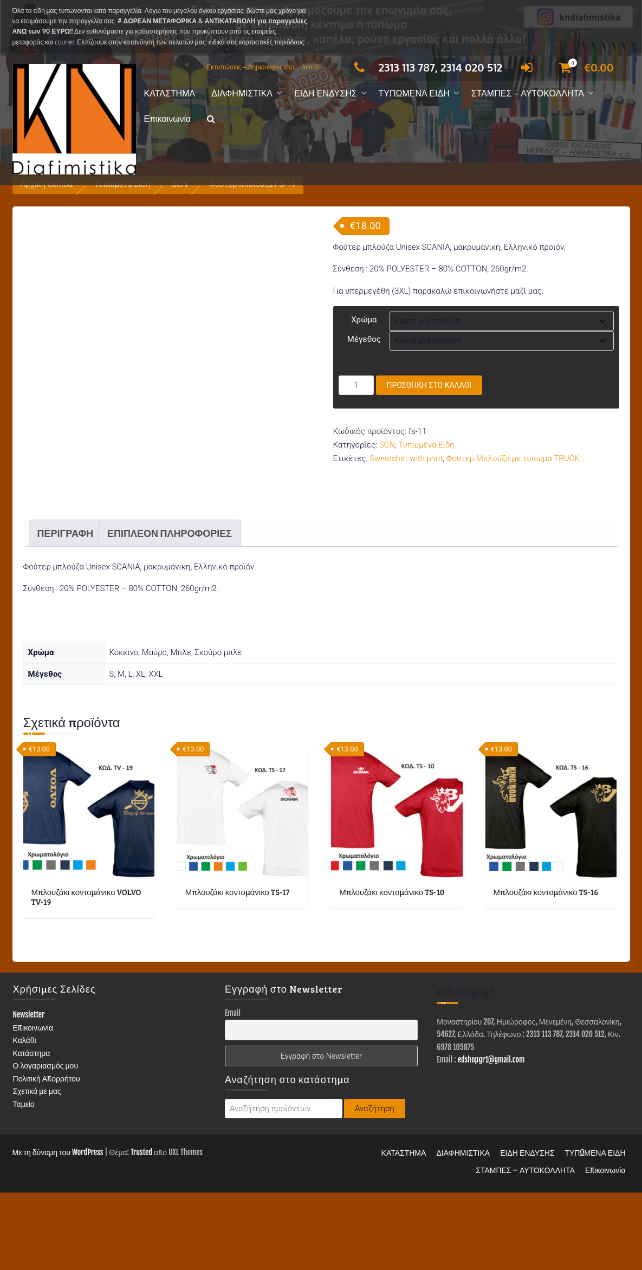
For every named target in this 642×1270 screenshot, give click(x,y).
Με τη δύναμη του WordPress (57, 1229)
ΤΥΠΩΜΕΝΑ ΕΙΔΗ (414, 93)
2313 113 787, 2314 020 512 (425, 67)
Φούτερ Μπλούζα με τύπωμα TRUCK (513, 458)
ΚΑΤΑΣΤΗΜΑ (170, 93)
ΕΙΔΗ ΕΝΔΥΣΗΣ (325, 93)
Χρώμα (364, 320)
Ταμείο (24, 1180)
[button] (211, 119)
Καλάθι (24, 1117)
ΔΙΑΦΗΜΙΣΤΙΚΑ (242, 93)
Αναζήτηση (374, 1186)
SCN (387, 445)
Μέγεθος (364, 339)
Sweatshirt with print (406, 458)
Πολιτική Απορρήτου (46, 1155)
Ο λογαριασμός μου (46, 1143)
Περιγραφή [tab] (65, 610)
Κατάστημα (31, 1130)
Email (233, 1090)
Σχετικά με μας (37, 1168)
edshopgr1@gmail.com (491, 1137)
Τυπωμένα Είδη (427, 445)
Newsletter (29, 1092)
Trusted (141, 1229)
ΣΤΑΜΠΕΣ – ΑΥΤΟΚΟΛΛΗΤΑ (527, 93)
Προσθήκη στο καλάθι (429, 385)
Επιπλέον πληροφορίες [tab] (169, 610)
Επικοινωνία (167, 119)
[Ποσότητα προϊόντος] (356, 385)
